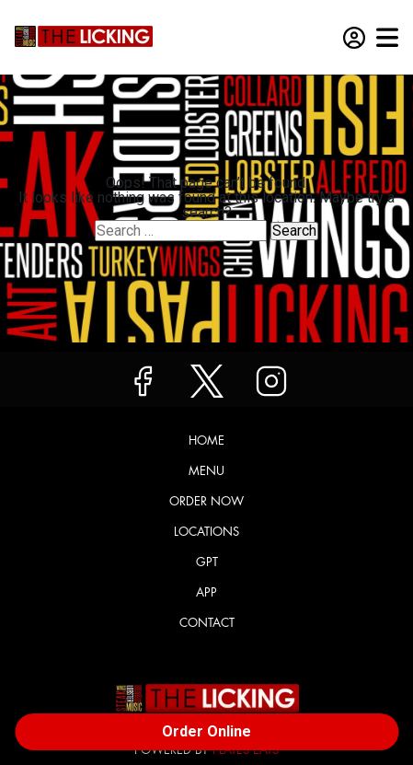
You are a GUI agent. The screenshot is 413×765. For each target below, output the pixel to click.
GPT (207, 562)
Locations (206, 532)
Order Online (206, 731)
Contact (207, 623)
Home (206, 440)
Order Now (206, 501)
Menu (206, 471)
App (206, 592)
